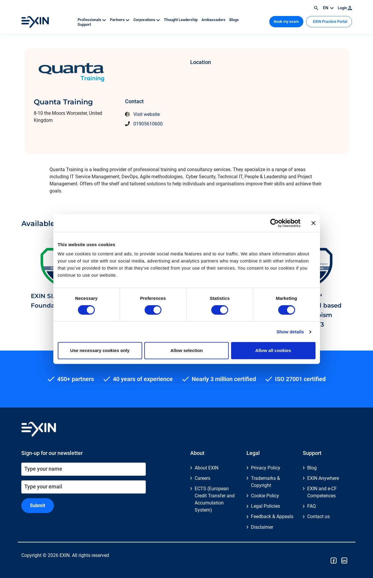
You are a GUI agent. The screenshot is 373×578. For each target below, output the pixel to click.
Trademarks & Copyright (265, 481)
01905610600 (148, 124)
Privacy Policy (265, 468)
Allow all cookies (273, 350)
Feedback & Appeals (272, 516)
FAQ (311, 506)
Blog (312, 468)
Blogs (234, 19)
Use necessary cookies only (99, 350)
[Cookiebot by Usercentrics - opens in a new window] (274, 223)
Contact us (318, 516)
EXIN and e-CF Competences (322, 492)
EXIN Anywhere (323, 478)
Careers (202, 478)
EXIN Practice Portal (329, 21)
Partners (120, 19)
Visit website (146, 114)
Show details (290, 331)
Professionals (92, 19)
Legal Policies (265, 506)
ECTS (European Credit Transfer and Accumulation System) (215, 499)
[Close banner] (313, 223)
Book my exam (286, 21)
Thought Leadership (181, 19)
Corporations (147, 19)
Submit (37, 505)
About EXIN (206, 468)
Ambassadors (213, 19)
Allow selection (186, 350)
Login (345, 8)
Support (84, 24)
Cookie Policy (265, 496)
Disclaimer (262, 527)
